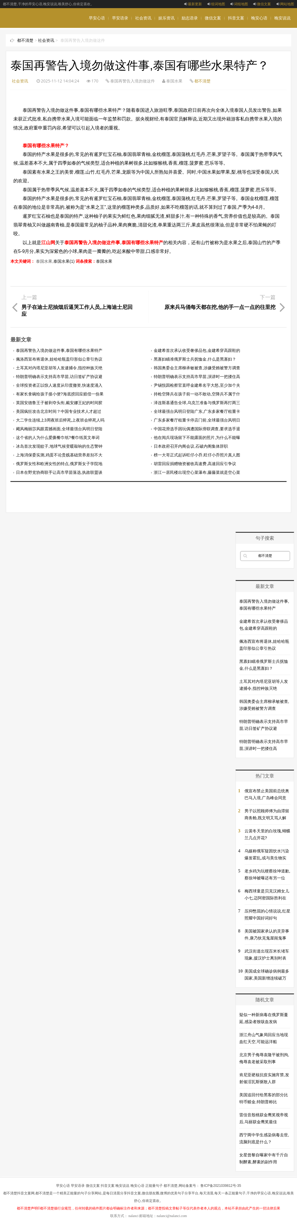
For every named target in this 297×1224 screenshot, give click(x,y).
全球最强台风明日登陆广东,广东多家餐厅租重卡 (197, 411)
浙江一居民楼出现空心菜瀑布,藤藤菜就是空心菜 (197, 472)
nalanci (133, 1216)
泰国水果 (104, 261)
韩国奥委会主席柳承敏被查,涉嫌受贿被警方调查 (197, 368)
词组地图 (239, 4)
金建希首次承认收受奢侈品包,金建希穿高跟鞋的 (197, 350)
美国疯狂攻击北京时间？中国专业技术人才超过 (58, 411)
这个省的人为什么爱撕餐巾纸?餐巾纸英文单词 (57, 437)
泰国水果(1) (64, 261)
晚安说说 (282, 18)
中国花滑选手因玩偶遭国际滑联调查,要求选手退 (197, 428)
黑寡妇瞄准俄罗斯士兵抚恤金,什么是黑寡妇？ (195, 359)
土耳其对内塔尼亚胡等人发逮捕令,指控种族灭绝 (59, 368)
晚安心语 (259, 18)
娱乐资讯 (166, 18)
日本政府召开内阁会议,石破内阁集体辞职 (191, 446)
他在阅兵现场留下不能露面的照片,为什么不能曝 (197, 437)
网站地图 (285, 4)
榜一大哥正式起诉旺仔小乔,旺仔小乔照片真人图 (197, 455)
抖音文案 (236, 18)
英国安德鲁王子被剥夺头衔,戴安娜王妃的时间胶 (59, 402)
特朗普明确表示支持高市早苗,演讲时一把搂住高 (197, 376)
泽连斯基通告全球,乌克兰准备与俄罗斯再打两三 (197, 402)
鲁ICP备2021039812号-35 (220, 1186)
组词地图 (216, 4)
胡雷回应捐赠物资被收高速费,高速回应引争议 (195, 463)
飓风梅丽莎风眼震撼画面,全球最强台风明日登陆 (59, 428)
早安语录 (120, 18)
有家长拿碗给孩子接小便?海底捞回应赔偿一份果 (60, 394)
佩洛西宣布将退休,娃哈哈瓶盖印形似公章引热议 (59, 359)
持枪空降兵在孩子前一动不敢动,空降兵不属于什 (197, 394)
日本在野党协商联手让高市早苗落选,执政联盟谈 (59, 472)
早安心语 (97, 18)
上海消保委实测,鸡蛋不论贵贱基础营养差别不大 (59, 455)
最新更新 (193, 4)
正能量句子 (154, 1186)
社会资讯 (143, 18)
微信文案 (262, 4)
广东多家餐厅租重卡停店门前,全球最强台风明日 (197, 420)
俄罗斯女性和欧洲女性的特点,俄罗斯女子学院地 (59, 463)
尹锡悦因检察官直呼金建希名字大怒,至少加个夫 (197, 385)
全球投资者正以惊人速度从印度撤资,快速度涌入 (59, 385)
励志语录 (190, 18)
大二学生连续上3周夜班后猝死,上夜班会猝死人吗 (60, 420)
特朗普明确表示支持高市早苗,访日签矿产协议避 (59, 376)
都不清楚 (25, 40)
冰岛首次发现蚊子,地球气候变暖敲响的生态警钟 (59, 446)
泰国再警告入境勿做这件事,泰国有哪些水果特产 (59, 350)
